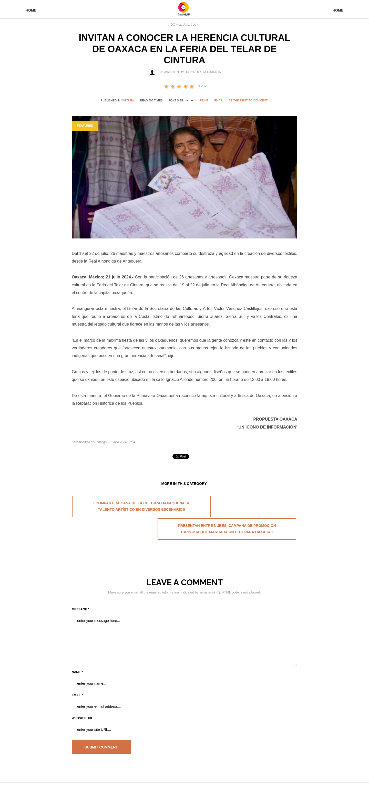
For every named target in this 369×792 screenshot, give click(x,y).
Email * (77, 678)
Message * (80, 593)
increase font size (192, 100)
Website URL (82, 701)
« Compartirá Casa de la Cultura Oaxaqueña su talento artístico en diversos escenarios (126, 509)
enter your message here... (184, 624)
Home (31, 10)
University (184, 10)
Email (218, 100)
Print (204, 100)
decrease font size (187, 100)
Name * (77, 655)
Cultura (127, 100)
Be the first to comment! (248, 100)
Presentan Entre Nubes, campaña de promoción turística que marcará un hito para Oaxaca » (241, 509)
